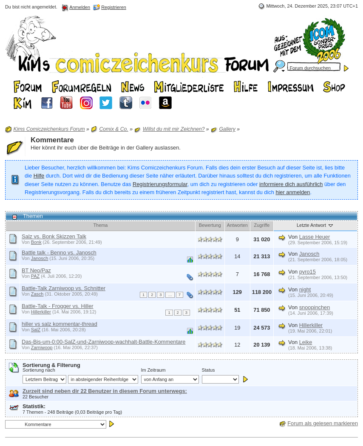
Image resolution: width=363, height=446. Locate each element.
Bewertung (210, 225)
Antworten (237, 225)
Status (208, 370)
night (305, 289)
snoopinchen (314, 307)
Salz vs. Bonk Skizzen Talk (54, 236)
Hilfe (39, 175)
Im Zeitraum (153, 370)
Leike (305, 342)
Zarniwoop (42, 347)
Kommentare (52, 140)
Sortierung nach (39, 370)
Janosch (39, 258)
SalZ (35, 329)
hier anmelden (292, 192)
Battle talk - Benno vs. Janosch (59, 252)
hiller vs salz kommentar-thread (59, 324)
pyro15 (307, 271)
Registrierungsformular (160, 184)
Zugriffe (262, 225)
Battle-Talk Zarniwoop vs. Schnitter (63, 288)
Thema (100, 225)
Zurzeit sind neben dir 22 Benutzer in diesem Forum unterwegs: (105, 391)
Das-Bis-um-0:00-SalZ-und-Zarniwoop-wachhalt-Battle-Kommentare (103, 342)
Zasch (37, 293)
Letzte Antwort (315, 225)
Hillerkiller (41, 311)
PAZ (35, 276)
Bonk (36, 242)
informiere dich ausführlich (291, 184)
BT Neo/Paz (36, 270)
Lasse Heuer (314, 237)
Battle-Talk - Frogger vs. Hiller (58, 306)
